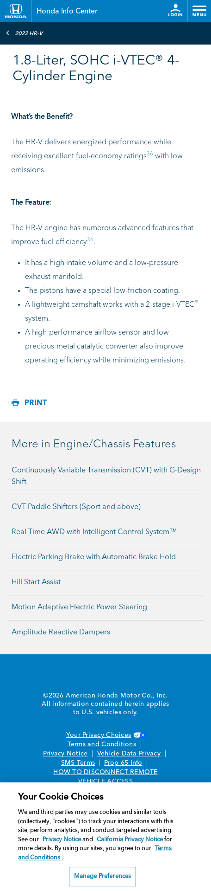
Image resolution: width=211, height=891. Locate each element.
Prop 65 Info (123, 763)
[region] (105, 836)
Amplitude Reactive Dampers (61, 632)
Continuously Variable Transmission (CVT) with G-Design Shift (106, 476)
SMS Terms (78, 763)
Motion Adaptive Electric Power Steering (79, 607)
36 (150, 154)
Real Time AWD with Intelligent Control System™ (94, 532)
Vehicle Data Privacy (129, 753)
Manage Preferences (102, 876)
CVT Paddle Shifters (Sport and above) (76, 507)
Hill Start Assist (36, 582)
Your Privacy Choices (105, 735)
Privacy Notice (65, 753)
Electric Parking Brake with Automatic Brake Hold (94, 557)
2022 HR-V (24, 33)
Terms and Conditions (102, 744)
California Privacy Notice (130, 840)
